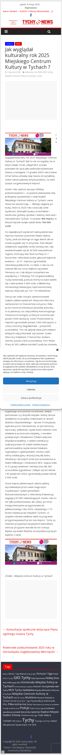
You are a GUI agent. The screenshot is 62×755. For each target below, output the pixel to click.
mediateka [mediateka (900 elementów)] (28, 690)
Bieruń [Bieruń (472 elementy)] (23, 673)
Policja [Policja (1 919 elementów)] (24, 708)
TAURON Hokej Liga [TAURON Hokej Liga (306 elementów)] (29, 715)
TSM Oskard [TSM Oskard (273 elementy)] (16, 721)
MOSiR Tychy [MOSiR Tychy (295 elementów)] (19, 698)
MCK (18, 44)
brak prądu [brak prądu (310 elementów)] (31, 674)
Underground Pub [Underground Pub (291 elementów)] (42, 721)
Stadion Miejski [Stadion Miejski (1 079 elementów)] (50, 712)
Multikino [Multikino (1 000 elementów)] (31, 697)
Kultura (10, 44)
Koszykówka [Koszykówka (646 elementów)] (48, 686)
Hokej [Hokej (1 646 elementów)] (49, 678)
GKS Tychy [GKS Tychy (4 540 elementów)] (22, 677)
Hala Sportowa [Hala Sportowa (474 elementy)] (38, 678)
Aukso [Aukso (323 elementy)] (5, 674)
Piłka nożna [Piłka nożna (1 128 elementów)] (14, 704)
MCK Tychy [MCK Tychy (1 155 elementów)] (15, 690)
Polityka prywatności (41, 405)
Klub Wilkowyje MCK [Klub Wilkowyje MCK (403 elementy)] (12, 682)
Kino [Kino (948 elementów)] (56, 678)
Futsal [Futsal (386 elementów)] (55, 674)
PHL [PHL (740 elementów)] (5, 704)
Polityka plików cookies (21, 405)
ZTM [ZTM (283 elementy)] (29, 725)
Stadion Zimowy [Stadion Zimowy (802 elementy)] (11, 715)
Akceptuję (31, 381)
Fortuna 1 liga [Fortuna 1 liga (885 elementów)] (44, 673)
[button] (57, 349)
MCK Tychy (47, 72)
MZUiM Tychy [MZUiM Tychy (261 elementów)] (15, 701)
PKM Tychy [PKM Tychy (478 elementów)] (27, 704)
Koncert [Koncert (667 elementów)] (37, 686)
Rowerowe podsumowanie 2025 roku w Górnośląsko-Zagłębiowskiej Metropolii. (31, 650)
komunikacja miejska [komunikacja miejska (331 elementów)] (24, 686)
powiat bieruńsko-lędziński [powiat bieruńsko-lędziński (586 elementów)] (27, 711)
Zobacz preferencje (31, 397)
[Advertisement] (31, 100)
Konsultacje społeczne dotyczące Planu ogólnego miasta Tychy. (30, 632)
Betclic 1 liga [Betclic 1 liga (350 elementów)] (14, 674)
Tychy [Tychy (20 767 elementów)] (28, 720)
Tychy (39, 76)
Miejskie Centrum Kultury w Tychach (20, 76)
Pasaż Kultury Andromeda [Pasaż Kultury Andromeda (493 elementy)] (42, 700)
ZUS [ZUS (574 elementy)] (34, 724)
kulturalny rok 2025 (33, 72)
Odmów (31, 389)
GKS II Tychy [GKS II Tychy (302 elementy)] (8, 678)
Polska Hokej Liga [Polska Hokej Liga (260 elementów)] (36, 708)
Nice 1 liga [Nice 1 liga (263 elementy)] (26, 701)
